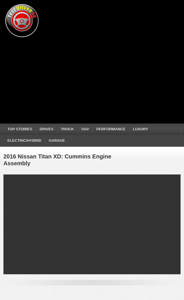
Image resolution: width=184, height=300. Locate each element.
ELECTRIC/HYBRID (24, 140)
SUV (85, 129)
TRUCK (67, 129)
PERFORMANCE (110, 129)
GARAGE (57, 140)
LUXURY (140, 129)
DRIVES (46, 129)
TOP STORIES (19, 129)
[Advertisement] (93, 79)
